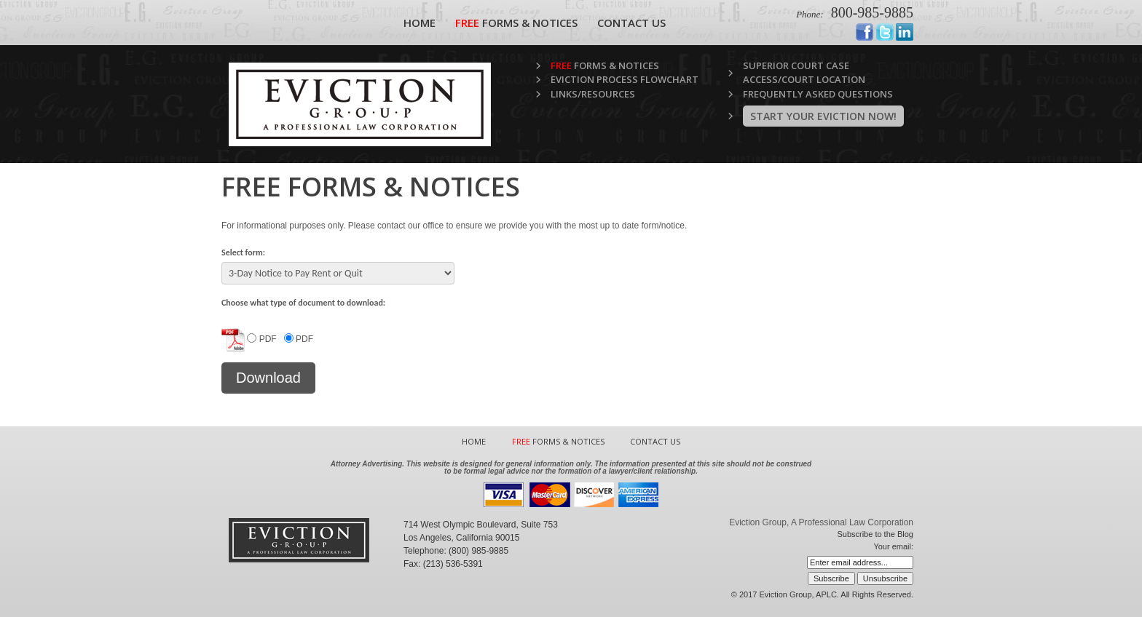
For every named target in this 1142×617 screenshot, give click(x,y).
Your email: (893, 546)
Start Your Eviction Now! (823, 116)
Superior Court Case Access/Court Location (804, 73)
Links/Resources (593, 93)
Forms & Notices (516, 22)
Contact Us (631, 22)
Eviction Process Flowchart (624, 79)
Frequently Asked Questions (818, 93)
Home (419, 22)
